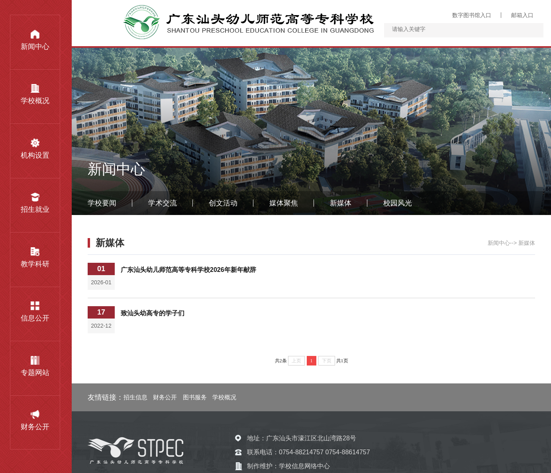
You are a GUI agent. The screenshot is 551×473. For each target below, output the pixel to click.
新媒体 (340, 203)
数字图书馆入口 (471, 15)
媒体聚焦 (283, 203)
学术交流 (162, 203)
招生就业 (35, 203)
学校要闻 (102, 203)
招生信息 (135, 397)
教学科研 (35, 257)
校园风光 (397, 203)
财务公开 (35, 420)
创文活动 (223, 203)
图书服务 (195, 397)
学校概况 (35, 94)
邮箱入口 (522, 15)
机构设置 (35, 149)
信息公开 (35, 311)
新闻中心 (35, 40)
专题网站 (35, 366)
